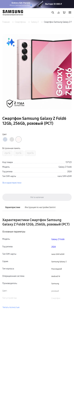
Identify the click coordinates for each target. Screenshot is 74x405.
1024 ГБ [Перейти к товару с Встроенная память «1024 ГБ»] (30, 153)
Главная (6, 22)
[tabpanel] (37, 263)
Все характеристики (11, 182)
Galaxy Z (35, 22)
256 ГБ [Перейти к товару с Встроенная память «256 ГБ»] (7, 153)
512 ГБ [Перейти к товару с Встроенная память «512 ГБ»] (18, 153)
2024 (53, 247)
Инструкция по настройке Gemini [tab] (40, 207)
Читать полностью (10, 307)
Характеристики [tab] (12, 207)
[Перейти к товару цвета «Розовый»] (18, 139)
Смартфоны (20, 22)
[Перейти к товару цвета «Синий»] (5, 139)
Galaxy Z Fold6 (58, 239)
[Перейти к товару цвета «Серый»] (12, 139)
